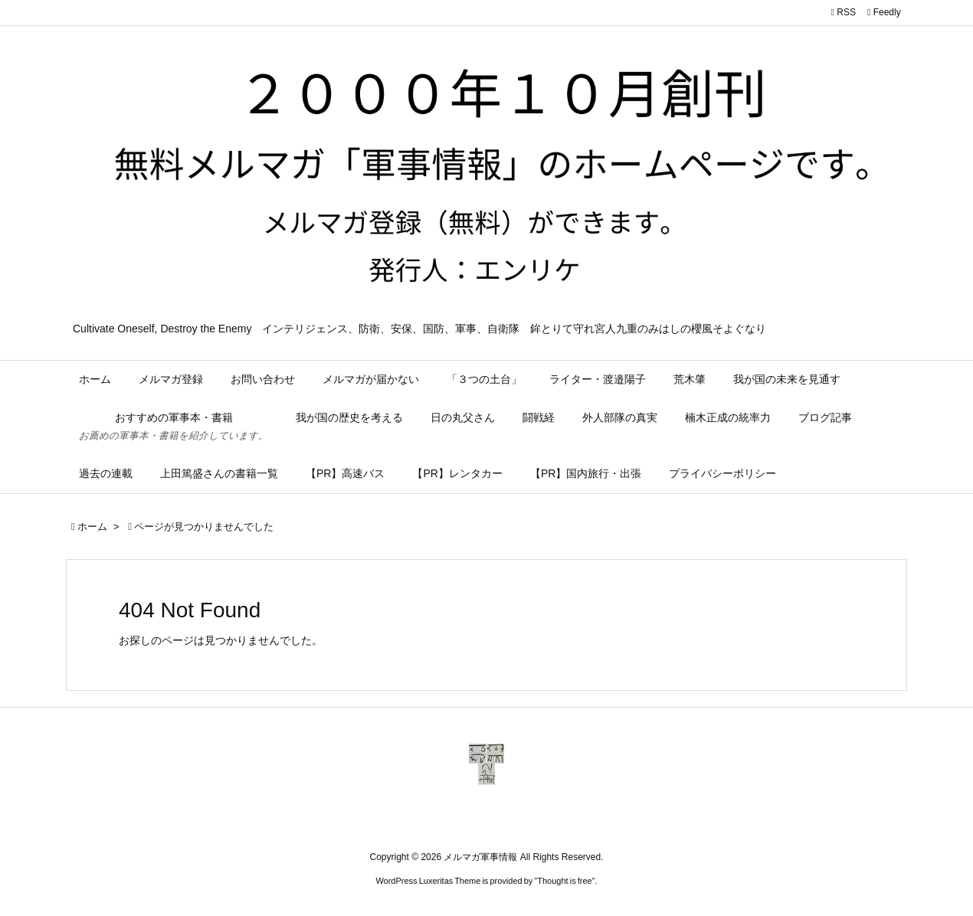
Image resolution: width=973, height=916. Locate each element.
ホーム (92, 526)
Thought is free (564, 880)
